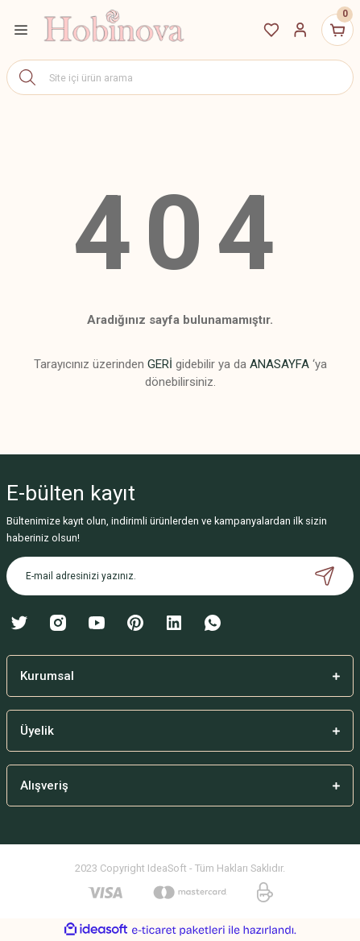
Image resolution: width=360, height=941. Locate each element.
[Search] (180, 77)
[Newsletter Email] (180, 576)
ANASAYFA (279, 364)
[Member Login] (300, 30)
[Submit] (325, 576)
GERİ (159, 364)
